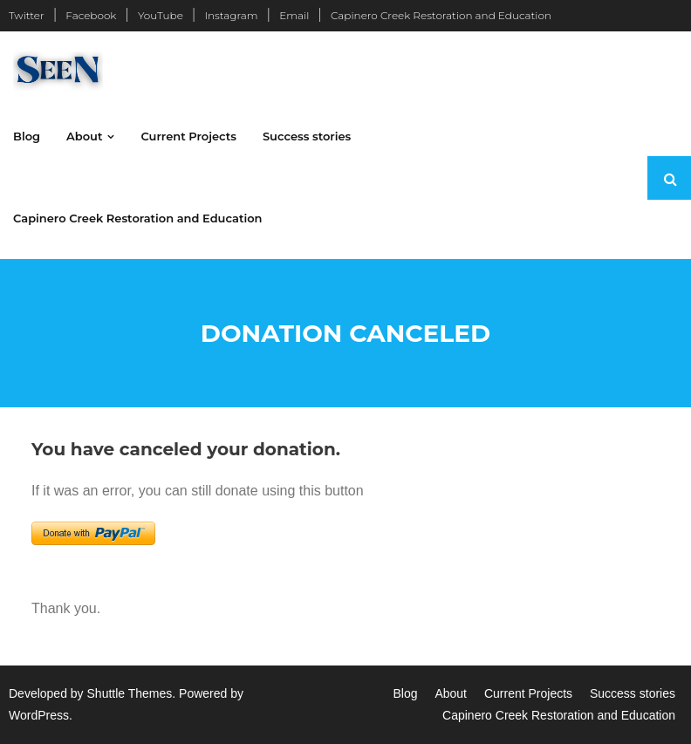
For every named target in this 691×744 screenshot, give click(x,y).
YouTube (160, 15)
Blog (405, 693)
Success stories (632, 693)
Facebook (90, 15)
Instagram (230, 15)
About (450, 693)
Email (294, 15)
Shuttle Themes (130, 693)
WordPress (39, 715)
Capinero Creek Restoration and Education (441, 15)
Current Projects (528, 693)
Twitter (26, 15)
